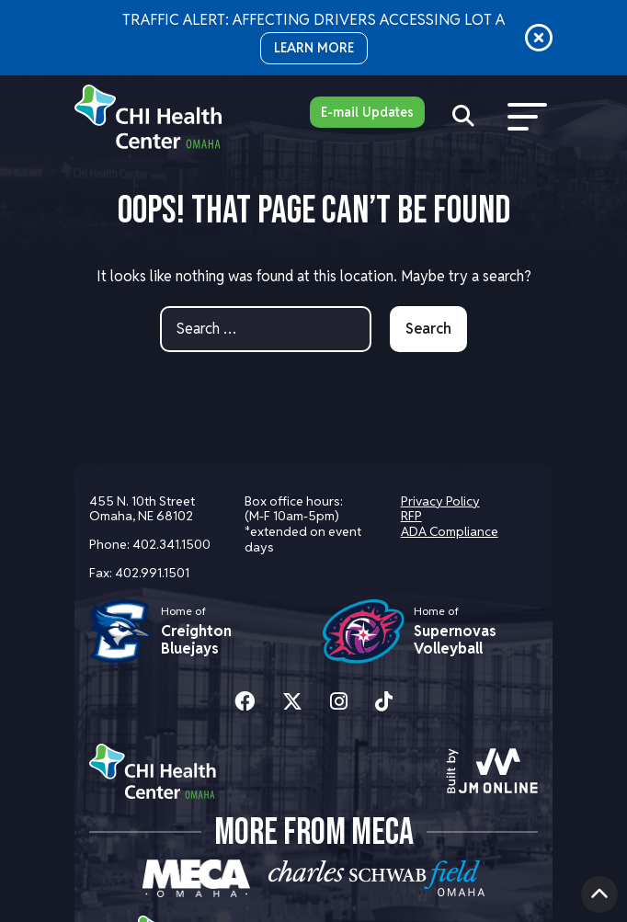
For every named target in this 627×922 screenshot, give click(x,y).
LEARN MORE (314, 48)
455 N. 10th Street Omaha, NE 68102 (142, 509)
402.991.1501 (152, 572)
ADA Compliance (449, 531)
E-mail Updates (367, 112)
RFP (411, 515)
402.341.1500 (171, 544)
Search (428, 328)
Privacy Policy (440, 501)
